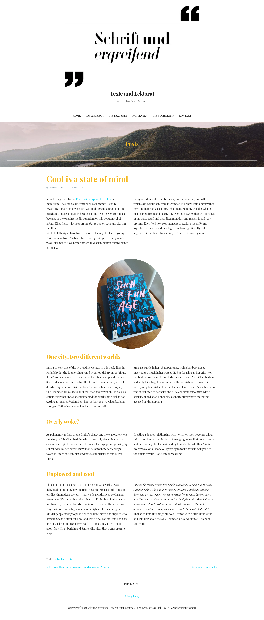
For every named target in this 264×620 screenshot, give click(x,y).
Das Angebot (95, 115)
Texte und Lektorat (132, 93)
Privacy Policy (131, 596)
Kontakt (185, 115)
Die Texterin (118, 115)
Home (77, 115)
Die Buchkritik (163, 115)
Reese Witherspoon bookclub (93, 199)
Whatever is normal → (204, 567)
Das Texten (140, 115)
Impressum (131, 583)
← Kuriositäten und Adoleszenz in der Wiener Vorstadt (78, 567)
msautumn (76, 187)
